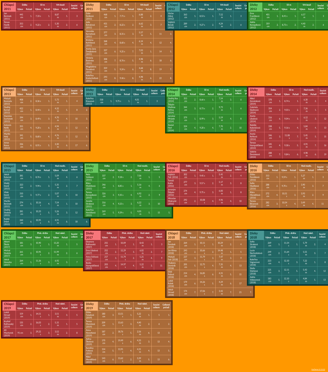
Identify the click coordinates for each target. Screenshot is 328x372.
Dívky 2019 (90, 306)
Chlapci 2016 (173, 168)
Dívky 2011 (90, 7)
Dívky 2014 (254, 92)
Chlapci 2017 (9, 235)
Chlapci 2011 (9, 7)
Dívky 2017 (90, 235)
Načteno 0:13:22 (318, 369)
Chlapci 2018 (173, 235)
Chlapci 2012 (173, 7)
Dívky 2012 (254, 7)
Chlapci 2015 (9, 168)
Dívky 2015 (90, 168)
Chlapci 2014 (173, 92)
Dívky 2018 (254, 235)
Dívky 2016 (254, 168)
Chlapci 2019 (9, 306)
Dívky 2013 (90, 92)
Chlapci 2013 (9, 92)
